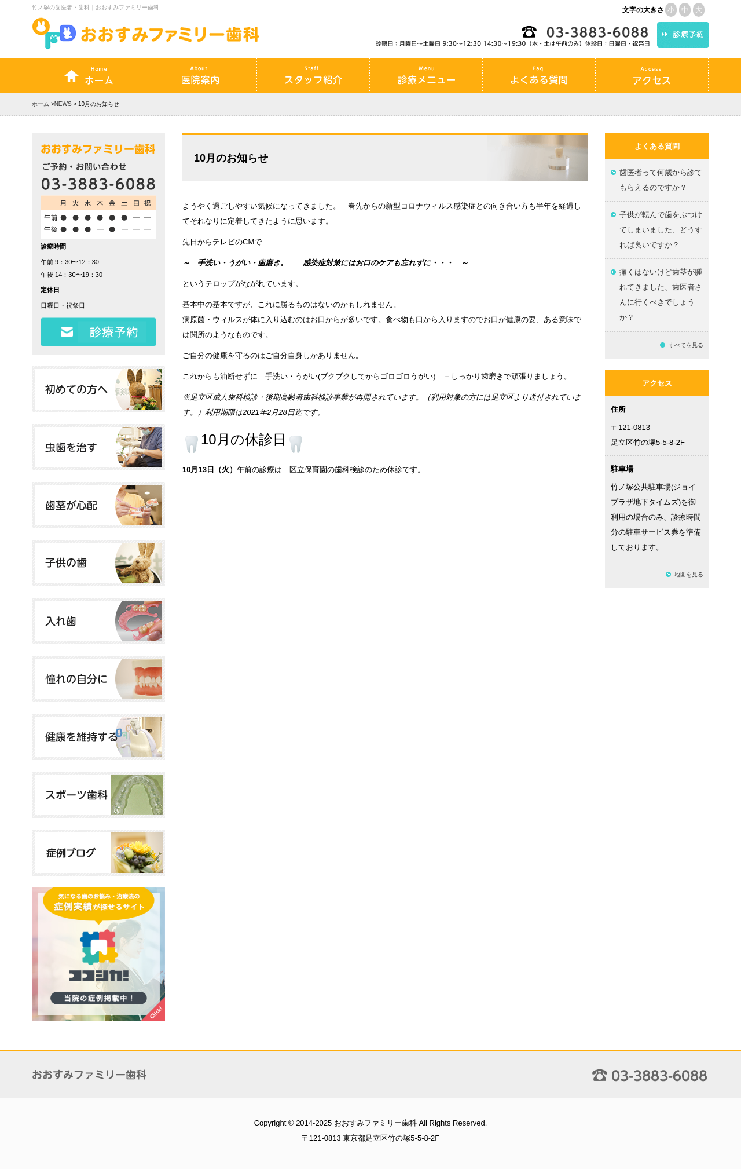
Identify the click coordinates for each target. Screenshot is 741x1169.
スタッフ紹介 (313, 75)
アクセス (652, 75)
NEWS (63, 104)
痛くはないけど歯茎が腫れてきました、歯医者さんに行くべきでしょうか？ (660, 295)
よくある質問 (539, 75)
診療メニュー (426, 75)
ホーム (88, 75)
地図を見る (688, 574)
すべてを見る (686, 345)
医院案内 (200, 75)
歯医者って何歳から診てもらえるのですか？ (660, 180)
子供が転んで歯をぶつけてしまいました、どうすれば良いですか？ (660, 229)
